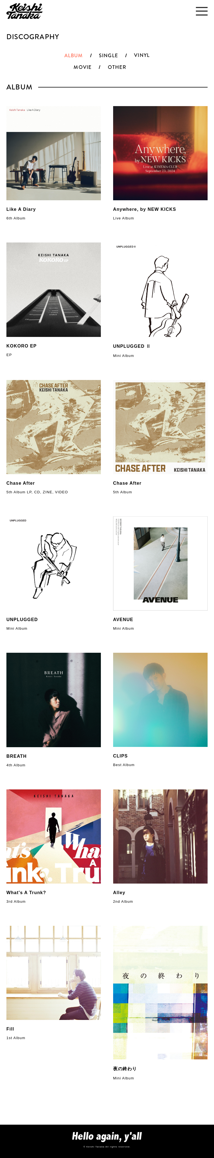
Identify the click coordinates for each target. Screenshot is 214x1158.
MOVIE (83, 67)
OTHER (117, 67)
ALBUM (73, 55)
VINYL (142, 55)
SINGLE (108, 55)
